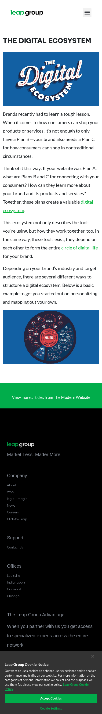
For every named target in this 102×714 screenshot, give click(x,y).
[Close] (92, 656)
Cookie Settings (51, 708)
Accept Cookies (51, 698)
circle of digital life (79, 247)
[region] (51, 682)
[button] (87, 12)
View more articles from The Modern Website (51, 397)
